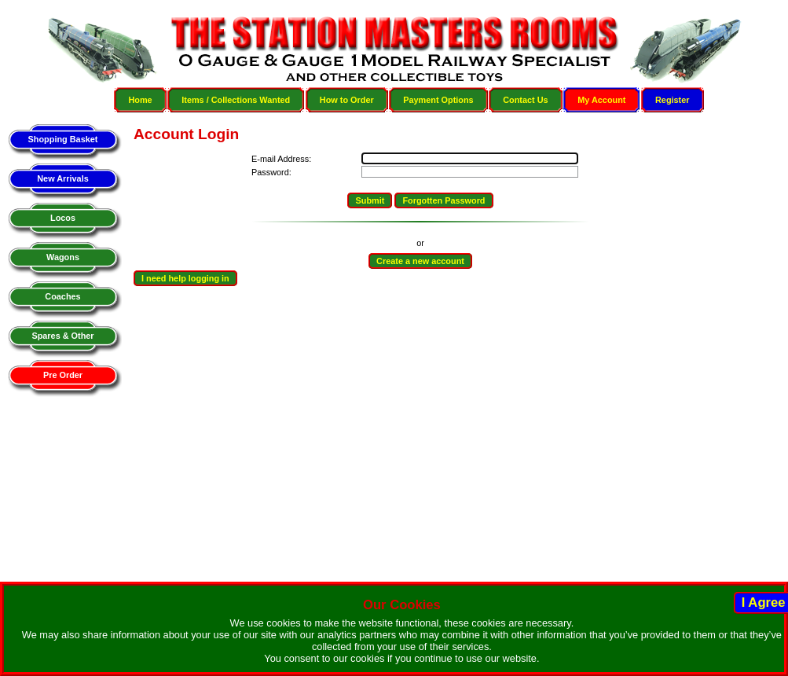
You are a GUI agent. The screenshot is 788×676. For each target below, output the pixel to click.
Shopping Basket (63, 139)
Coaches (62, 296)
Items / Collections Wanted (235, 100)
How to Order (347, 100)
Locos (62, 217)
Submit (369, 200)
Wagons (62, 257)
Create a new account (420, 261)
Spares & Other (62, 335)
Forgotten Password (443, 200)
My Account (601, 100)
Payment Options (438, 100)
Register (672, 100)
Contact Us (525, 100)
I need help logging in (185, 278)
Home (140, 100)
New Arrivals (62, 178)
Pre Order (62, 375)
